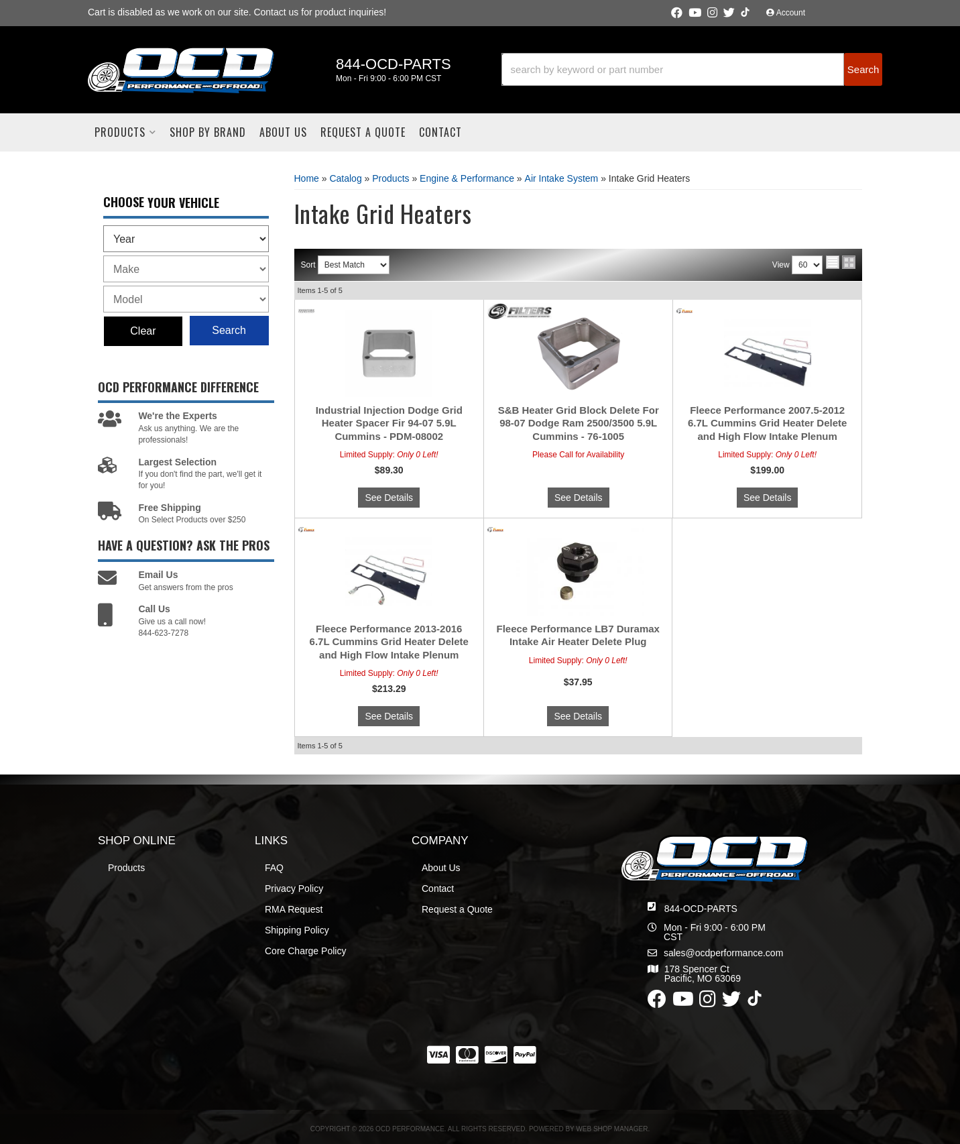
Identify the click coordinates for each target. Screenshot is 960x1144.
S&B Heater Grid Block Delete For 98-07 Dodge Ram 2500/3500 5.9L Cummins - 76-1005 (578, 423)
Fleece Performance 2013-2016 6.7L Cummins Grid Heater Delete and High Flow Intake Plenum (389, 642)
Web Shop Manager (612, 1129)
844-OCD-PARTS (700, 908)
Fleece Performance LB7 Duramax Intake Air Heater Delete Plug (577, 635)
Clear (143, 331)
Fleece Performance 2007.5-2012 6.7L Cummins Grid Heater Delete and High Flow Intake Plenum (767, 423)
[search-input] (673, 69)
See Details (389, 497)
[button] (691, 69)
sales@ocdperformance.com (723, 953)
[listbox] (186, 238)
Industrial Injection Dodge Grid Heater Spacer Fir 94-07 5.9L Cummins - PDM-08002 (389, 423)
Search (229, 330)
